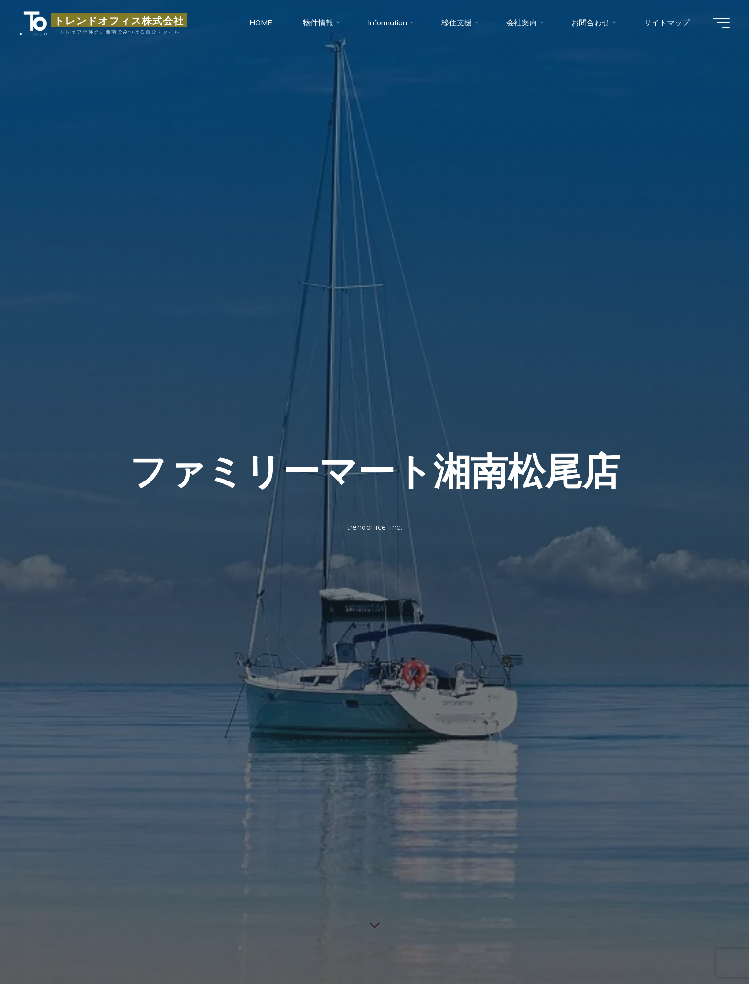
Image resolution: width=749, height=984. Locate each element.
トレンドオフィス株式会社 (119, 20)
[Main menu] (721, 23)
